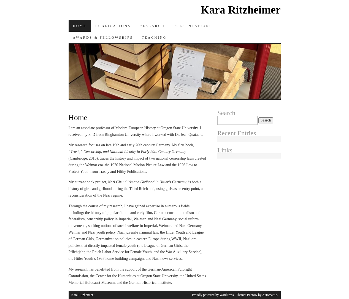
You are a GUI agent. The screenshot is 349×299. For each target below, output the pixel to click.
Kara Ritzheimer (241, 10)
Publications (113, 26)
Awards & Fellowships (103, 37)
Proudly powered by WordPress (213, 295)
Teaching (154, 37)
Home (80, 26)
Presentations (193, 26)
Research (152, 26)
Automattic (269, 295)
